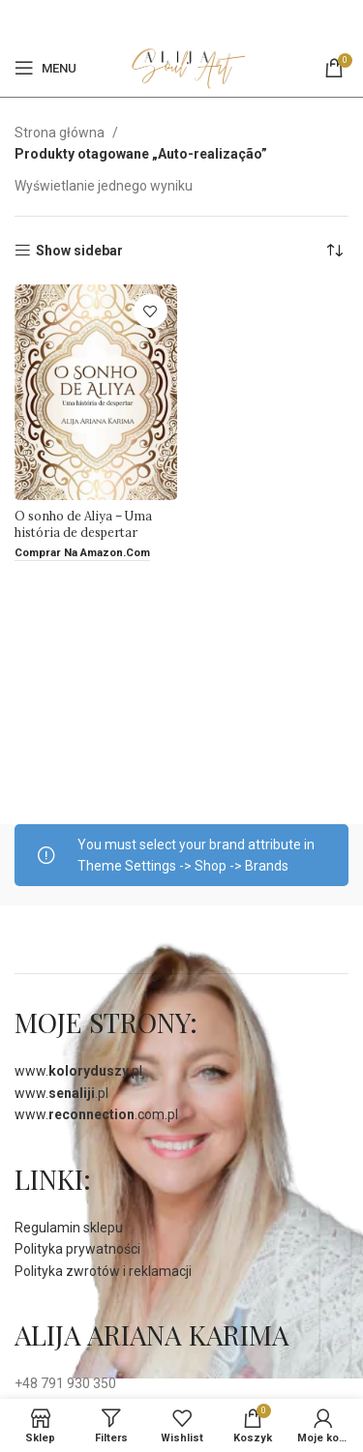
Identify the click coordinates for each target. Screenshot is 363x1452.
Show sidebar (79, 250)
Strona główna (61, 132)
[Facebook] (169, 19)
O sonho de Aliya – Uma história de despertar (83, 524)
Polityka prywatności (77, 1249)
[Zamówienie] (333, 250)
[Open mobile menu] (45, 67)
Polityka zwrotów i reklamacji (103, 1271)
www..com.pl (96, 1114)
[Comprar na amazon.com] (82, 554)
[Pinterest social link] (191, 19)
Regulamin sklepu (69, 1227)
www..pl (78, 1071)
